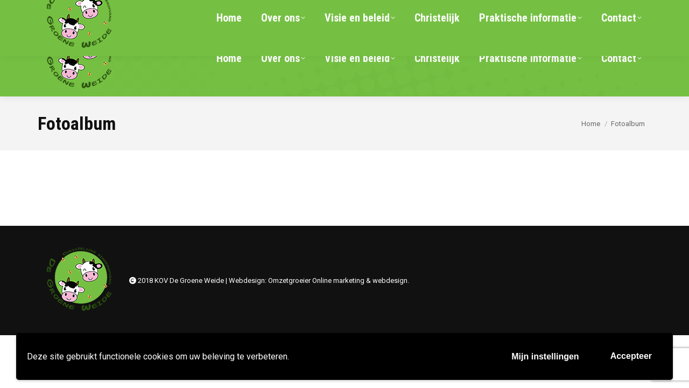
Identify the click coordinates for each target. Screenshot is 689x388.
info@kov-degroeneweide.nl (197, 9)
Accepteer (631, 356)
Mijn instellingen (545, 356)
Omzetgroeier (289, 280)
